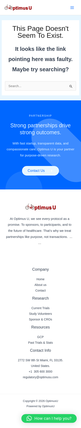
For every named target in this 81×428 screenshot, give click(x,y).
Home (40, 279)
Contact (40, 290)
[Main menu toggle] (72, 7)
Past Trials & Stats (40, 342)
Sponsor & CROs (40, 319)
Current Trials (40, 308)
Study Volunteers (40, 313)
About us (40, 285)
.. (70, 237)
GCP (40, 337)
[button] (49, 418)
